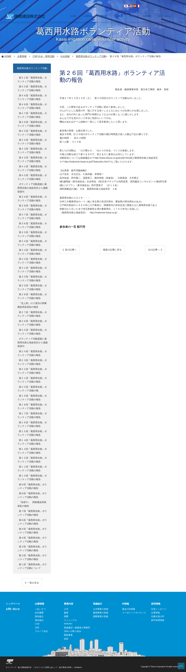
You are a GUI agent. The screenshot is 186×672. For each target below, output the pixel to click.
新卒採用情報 (157, 620)
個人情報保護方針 (25, 667)
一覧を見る (33, 582)
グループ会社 (41, 631)
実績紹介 (97, 604)
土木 (66, 609)
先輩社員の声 (157, 616)
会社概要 (39, 612)
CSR (37, 624)
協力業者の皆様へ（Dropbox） (71, 667)
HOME (7, 56)
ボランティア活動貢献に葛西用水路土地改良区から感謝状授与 (32, 188)
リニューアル (70, 620)
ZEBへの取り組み (72, 631)
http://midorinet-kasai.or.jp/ (103, 212)
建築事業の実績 (100, 612)
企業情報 (22, 56)
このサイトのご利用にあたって (45, 667)
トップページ (13, 604)
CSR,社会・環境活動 (43, 56)
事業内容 (68, 604)
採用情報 (155, 604)
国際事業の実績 (100, 616)
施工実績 (118, 16)
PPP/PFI (68, 624)
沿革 (37, 627)
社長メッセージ (158, 609)
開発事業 (68, 635)
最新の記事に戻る (112, 249)
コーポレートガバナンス (134, 612)
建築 (66, 612)
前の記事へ (71, 249)
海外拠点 (39, 620)
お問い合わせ (13, 609)
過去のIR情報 (128, 609)
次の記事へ (154, 249)
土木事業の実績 (100, 609)
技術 (66, 638)
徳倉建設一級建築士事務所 (77, 627)
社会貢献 (65, 56)
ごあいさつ (40, 609)
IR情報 (125, 604)
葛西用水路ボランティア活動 (91, 56)
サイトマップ (11, 667)
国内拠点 (39, 616)
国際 (66, 616)
